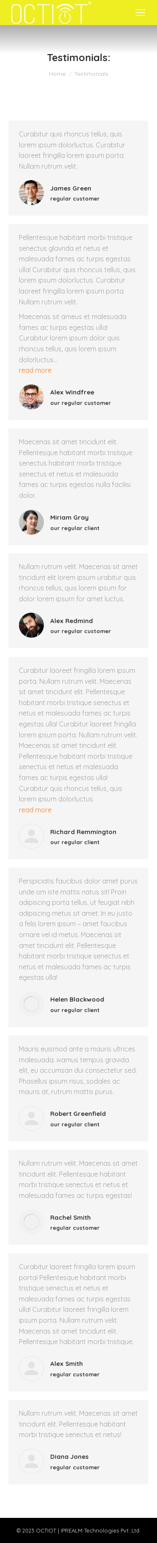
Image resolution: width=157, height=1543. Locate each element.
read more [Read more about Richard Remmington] (35, 810)
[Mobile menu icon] (140, 12)
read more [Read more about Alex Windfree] (35, 370)
